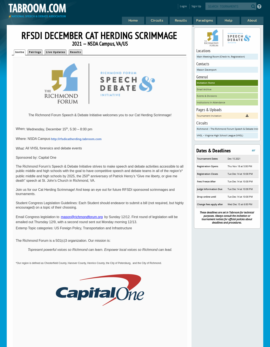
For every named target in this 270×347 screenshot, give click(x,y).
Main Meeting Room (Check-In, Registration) (221, 56)
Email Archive (204, 89)
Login (183, 6)
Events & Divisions (207, 95)
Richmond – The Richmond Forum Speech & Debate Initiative (227, 128)
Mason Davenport (206, 69)
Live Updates (55, 52)
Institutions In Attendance (211, 102)
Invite (19, 52)
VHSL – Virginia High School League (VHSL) (220, 135)
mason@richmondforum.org (82, 217)
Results (75, 52)
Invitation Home (206, 82)
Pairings (35, 52)
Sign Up (196, 6)
